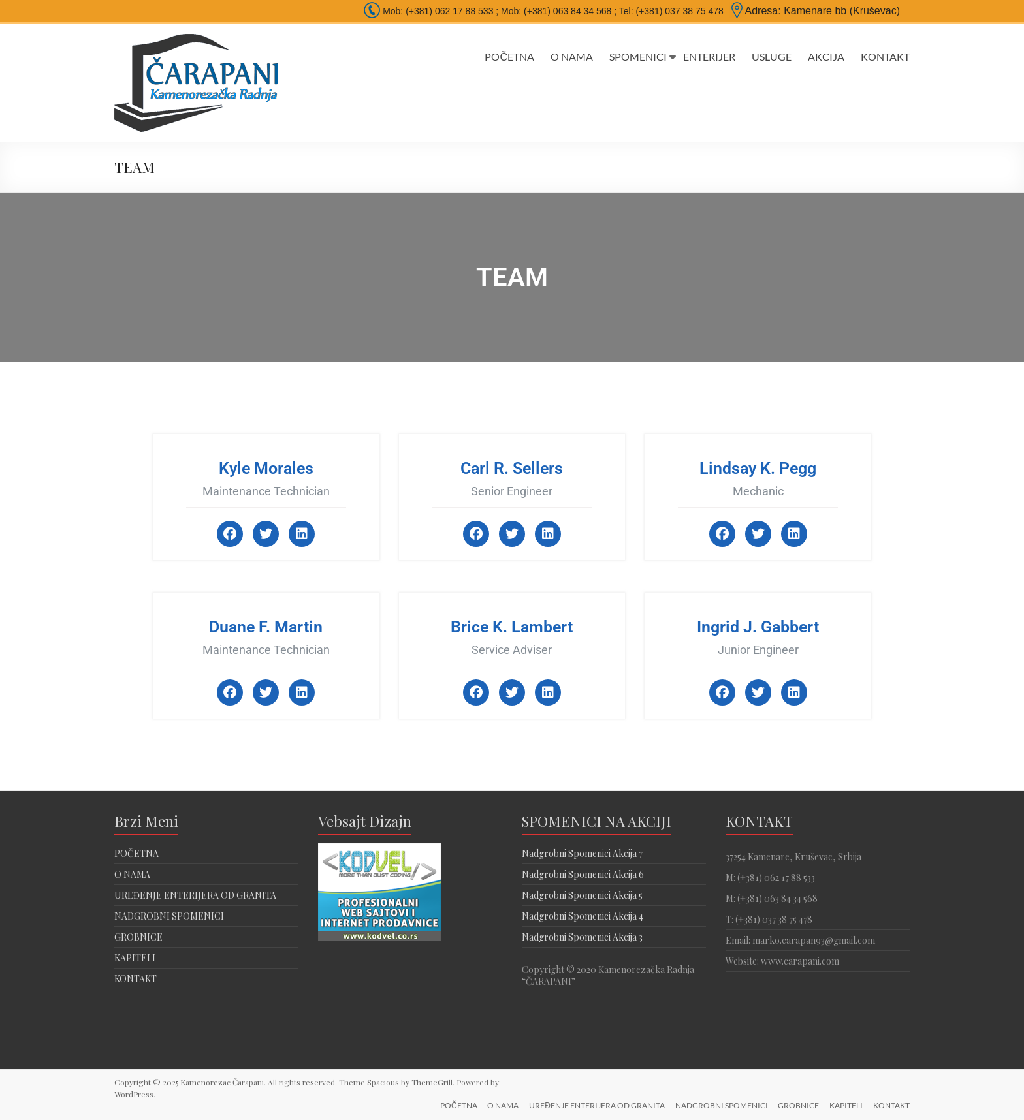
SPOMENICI (638, 56)
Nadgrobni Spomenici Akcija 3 (582, 937)
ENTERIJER (709, 56)
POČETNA (509, 56)
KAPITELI (134, 958)
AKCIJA (826, 56)
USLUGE (772, 56)
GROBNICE (138, 937)
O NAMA (572, 56)
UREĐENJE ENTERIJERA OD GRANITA (195, 895)
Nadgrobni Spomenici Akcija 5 (582, 895)
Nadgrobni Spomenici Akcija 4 (582, 916)
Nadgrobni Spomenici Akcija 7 (582, 853)
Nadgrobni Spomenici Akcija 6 (583, 874)
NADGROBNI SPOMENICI (169, 916)
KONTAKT (885, 56)
